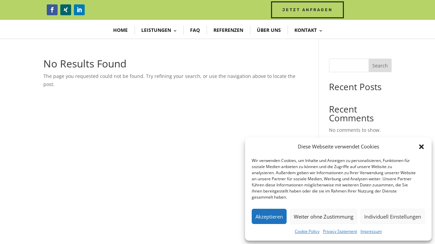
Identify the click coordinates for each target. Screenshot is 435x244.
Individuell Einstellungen (392, 216)
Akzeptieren (269, 216)
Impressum (371, 231)
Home (120, 30)
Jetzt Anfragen (307, 9)
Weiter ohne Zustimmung (323, 216)
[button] (421, 146)
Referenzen (228, 30)
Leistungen (156, 30)
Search (380, 65)
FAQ (195, 30)
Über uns (269, 30)
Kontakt (305, 30)
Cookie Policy (307, 231)
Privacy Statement (340, 231)
